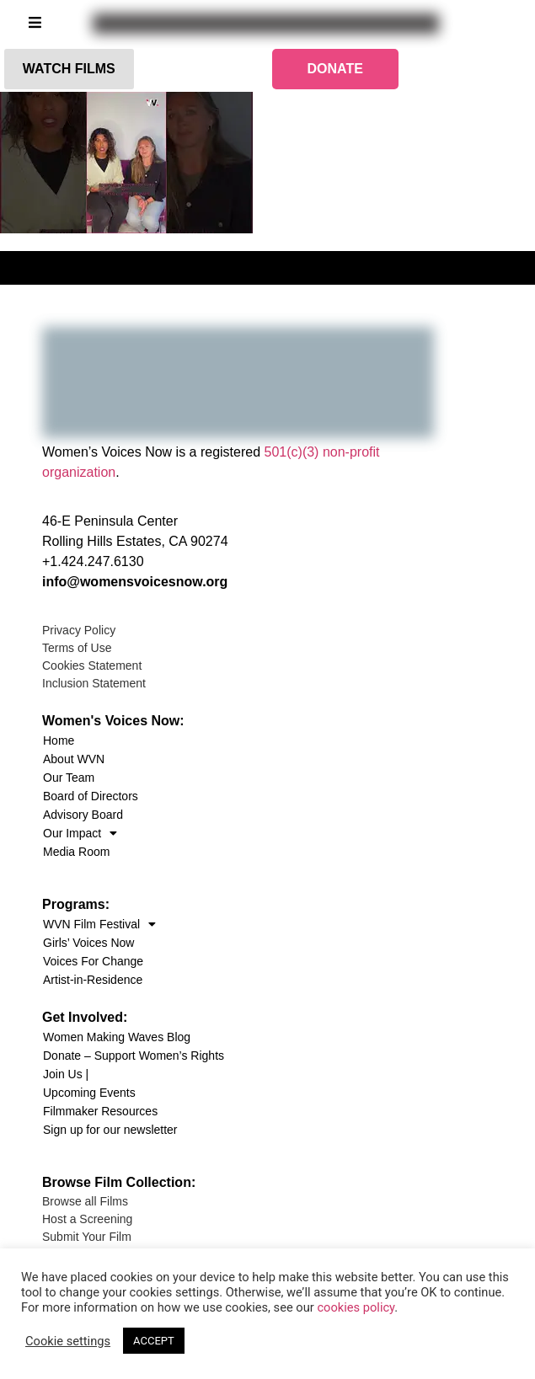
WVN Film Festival (99, 924)
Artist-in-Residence (92, 979)
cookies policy (355, 1307)
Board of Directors (90, 796)
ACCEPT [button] (153, 1340)
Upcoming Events (89, 1092)
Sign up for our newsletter (110, 1129)
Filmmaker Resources (100, 1111)
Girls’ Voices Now (88, 942)
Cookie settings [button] (67, 1341)
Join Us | (65, 1074)
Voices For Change (93, 961)
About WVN (73, 759)
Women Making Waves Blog (116, 1037)
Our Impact (80, 833)
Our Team (68, 777)
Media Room (76, 851)
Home (58, 740)
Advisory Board (83, 814)
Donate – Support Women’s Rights (133, 1055)
